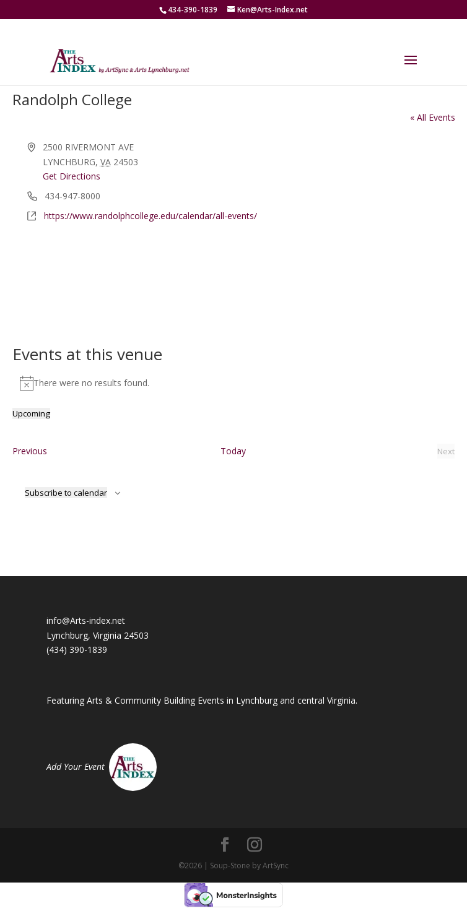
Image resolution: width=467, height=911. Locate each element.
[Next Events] (446, 451)
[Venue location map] (233, 269)
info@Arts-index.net (85, 620)
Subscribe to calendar (66, 492)
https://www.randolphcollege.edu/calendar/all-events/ (150, 216)
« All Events (432, 117)
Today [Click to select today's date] (233, 451)
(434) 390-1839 (76, 649)
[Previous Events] (29, 451)
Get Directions (71, 176)
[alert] (233, 383)
